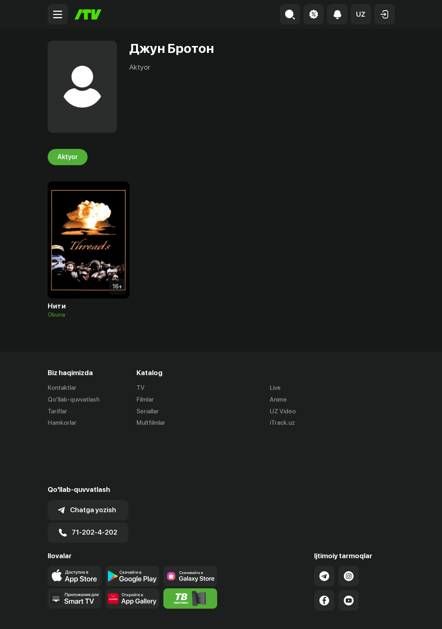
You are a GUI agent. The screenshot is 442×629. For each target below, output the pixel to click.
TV (140, 387)
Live (275, 387)
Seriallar (147, 411)
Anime (278, 399)
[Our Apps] (74, 550)
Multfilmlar (150, 423)
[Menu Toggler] (58, 14)
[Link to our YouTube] (349, 552)
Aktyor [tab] (68, 157)
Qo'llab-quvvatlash (73, 399)
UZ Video (283, 411)
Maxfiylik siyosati (371, 614)
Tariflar (57, 411)
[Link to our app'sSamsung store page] (190, 528)
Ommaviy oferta (316, 614)
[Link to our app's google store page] (132, 528)
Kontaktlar (62, 387)
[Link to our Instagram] (349, 528)
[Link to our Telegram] (324, 528)
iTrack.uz (282, 423)
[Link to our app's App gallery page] (132, 550)
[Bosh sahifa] (88, 14)
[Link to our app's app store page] (74, 528)
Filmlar (145, 399)
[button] (361, 14)
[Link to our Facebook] (324, 552)
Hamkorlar (62, 423)
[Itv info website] (190, 550)
